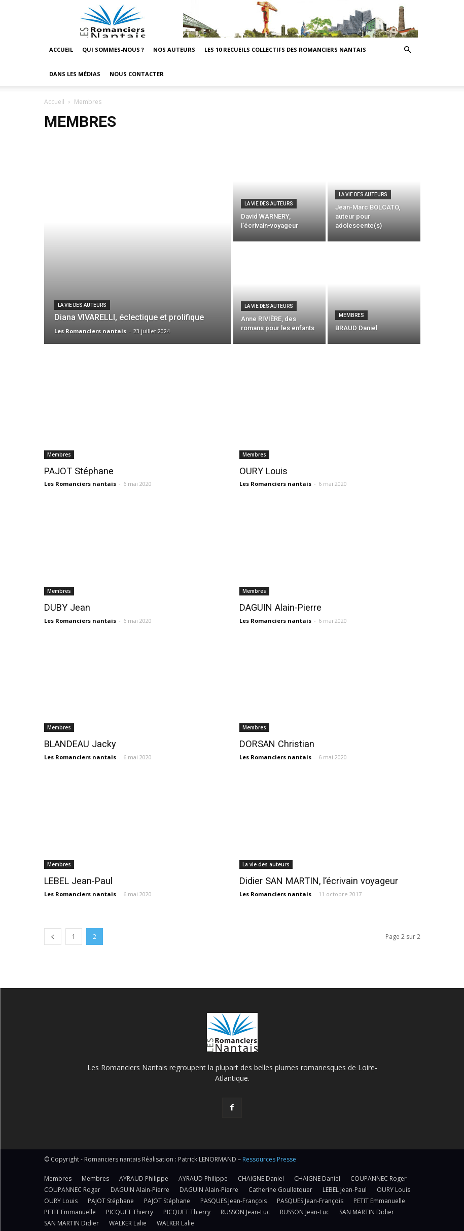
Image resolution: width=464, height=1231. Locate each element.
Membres (351, 315)
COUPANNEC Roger (378, 1177)
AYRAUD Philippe (143, 1177)
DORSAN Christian (273, 743)
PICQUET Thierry (129, 1210)
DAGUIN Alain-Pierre (277, 607)
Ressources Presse (269, 1157)
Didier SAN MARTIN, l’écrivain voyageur (312, 879)
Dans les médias (74, 74)
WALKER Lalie (128, 1221)
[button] (408, 50)
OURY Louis (261, 471)
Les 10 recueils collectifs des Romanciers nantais (285, 49)
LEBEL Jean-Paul (76, 879)
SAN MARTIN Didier (366, 1210)
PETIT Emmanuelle (379, 1199)
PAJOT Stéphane (76, 471)
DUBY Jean (65, 607)
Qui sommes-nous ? (113, 49)
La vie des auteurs (82, 305)
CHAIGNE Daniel (261, 1177)
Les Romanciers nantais (80, 483)
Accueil (61, 49)
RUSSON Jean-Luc (245, 1210)
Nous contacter (137, 74)
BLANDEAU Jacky (77, 743)
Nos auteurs (174, 49)
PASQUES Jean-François (233, 1199)
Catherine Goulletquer (280, 1188)
